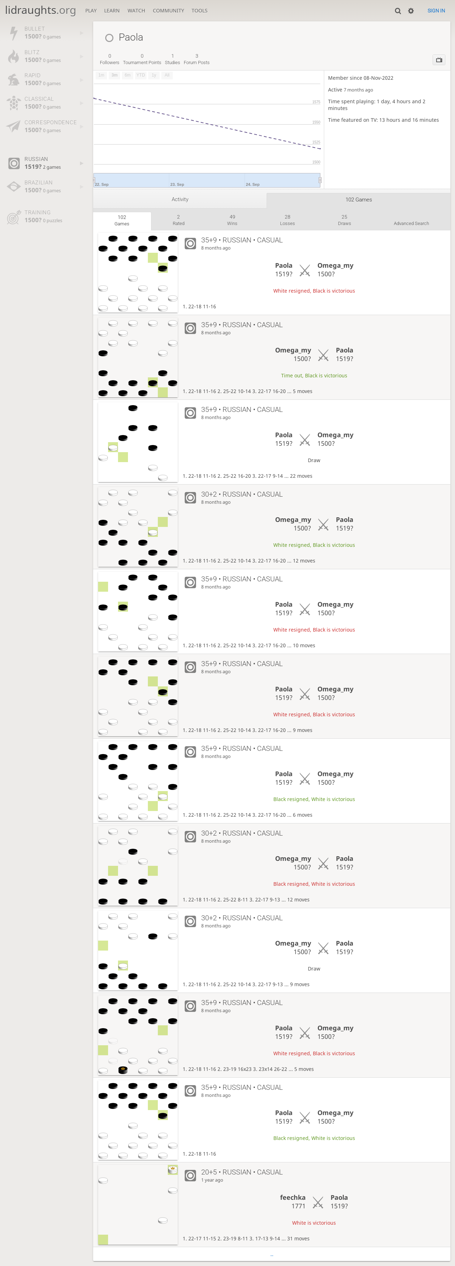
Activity (180, 199)
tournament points (142, 59)
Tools (200, 10)
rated (178, 220)
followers (109, 59)
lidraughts (40, 9)
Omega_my (335, 265)
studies (172, 59)
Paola (284, 265)
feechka (293, 1197)
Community (168, 10)
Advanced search (411, 223)
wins (232, 220)
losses (287, 220)
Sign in (436, 11)
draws (344, 220)
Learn (112, 10)
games (121, 220)
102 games (359, 200)
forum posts (197, 59)
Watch (136, 10)
